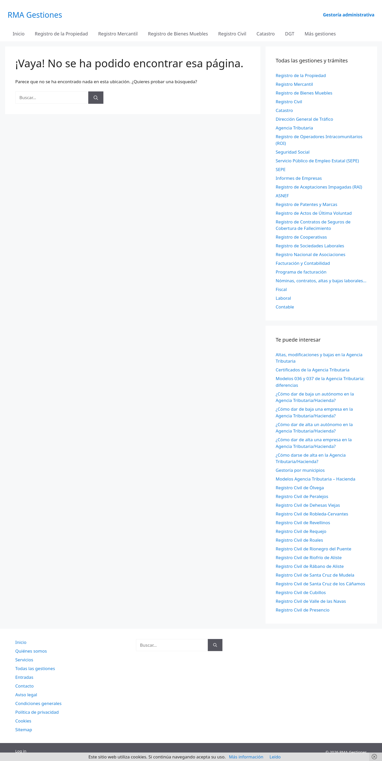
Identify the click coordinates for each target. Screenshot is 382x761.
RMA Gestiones (35, 15)
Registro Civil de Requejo (301, 531)
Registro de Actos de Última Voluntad (314, 213)
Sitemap (23, 729)
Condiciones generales (38, 703)
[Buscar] (95, 97)
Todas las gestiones (35, 668)
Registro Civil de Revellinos (303, 522)
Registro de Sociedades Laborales (310, 246)
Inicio (19, 34)
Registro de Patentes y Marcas (306, 204)
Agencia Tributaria (294, 128)
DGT (289, 34)
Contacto (24, 686)
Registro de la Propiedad (61, 34)
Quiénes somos (31, 651)
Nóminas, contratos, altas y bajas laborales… (321, 281)
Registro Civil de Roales (299, 540)
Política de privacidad (37, 712)
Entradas (24, 677)
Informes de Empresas (299, 178)
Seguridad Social (293, 152)
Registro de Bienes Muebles (178, 34)
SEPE (281, 169)
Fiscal (281, 289)
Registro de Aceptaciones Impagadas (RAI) (319, 187)
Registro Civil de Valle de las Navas (311, 601)
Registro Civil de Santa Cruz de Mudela (315, 575)
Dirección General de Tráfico (304, 119)
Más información (246, 757)
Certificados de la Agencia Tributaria (312, 370)
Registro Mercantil (118, 34)
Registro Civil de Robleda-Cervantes (312, 514)
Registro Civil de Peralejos (302, 496)
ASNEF (282, 196)
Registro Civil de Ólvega (300, 488)
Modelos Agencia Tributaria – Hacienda (316, 479)
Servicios (24, 660)
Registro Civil (232, 34)
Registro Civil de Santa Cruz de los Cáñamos (320, 584)
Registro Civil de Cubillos (301, 592)
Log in (20, 751)
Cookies (23, 721)
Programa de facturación (301, 272)
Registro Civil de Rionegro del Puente (313, 549)
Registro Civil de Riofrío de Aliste (309, 557)
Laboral (283, 298)
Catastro (266, 34)
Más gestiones (320, 34)
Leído (275, 757)
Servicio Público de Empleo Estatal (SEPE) (317, 161)
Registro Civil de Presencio (303, 610)
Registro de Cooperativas (301, 237)
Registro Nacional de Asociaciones (311, 254)
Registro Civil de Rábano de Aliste (310, 566)
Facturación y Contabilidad (303, 263)
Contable (285, 307)
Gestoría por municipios (300, 470)
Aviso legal (26, 695)
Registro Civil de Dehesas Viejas (308, 505)
